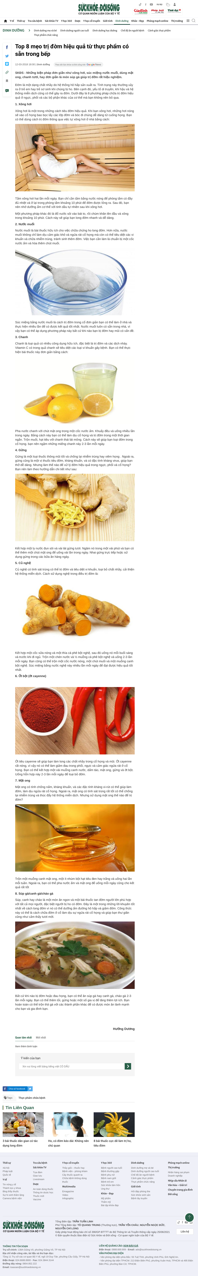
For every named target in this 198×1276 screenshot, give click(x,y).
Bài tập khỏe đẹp (109, 1205)
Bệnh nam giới (108, 1178)
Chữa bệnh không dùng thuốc (74, 1180)
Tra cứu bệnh (35, 20)
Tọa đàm (37, 1172)
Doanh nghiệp (175, 1175)
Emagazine (68, 1191)
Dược (77, 20)
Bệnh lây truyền (139, 1198)
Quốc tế (7, 1174)
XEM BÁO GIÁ (130, 1245)
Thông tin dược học (43, 1192)
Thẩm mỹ (106, 1202)
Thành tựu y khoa (12, 1188)
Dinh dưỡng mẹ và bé (45, 30)
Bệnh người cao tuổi (111, 1168)
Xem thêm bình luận (26, 1046)
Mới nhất (41, 1037)
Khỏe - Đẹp (137, 20)
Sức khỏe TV (51, 20)
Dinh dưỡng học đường (105, 30)
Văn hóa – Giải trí (177, 1185)
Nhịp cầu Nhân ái (177, 1180)
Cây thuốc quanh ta (72, 1174)
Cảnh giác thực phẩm (159, 30)
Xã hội (6, 1168)
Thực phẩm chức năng (46, 35)
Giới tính (108, 20)
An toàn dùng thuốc (43, 1189)
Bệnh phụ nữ (108, 1174)
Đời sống (173, 1194)
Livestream (38, 1179)
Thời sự (21, 20)
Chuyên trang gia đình (180, 1189)
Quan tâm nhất (23, 1037)
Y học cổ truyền (91, 20)
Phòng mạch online (157, 20)
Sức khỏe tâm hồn (110, 1185)
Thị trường (177, 20)
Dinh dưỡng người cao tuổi (74, 30)
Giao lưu (37, 1175)
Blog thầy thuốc (11, 1191)
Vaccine (37, 1199)
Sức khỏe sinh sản (140, 1195)
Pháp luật (7, 1171)
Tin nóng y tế (9, 1184)
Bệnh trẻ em (107, 1181)
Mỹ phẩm (106, 1198)
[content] (72, 1066)
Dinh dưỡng (121, 20)
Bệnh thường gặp (110, 1171)
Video (65, 1195)
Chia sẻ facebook (17, 1089)
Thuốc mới (38, 1196)
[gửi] (128, 1066)
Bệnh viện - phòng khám (74, 1171)
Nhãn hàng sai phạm (178, 1172)
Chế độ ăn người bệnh (132, 30)
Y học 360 (66, 20)
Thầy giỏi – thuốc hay (73, 1168)
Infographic (68, 1198)
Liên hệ (185, 1231)
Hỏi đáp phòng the (140, 1191)
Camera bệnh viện (12, 1198)
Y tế (12, 20)
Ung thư (105, 1188)
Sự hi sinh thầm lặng (13, 1195)
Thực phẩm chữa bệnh (31, 1097)
